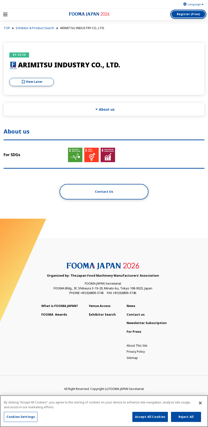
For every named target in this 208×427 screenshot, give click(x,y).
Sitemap (132, 358)
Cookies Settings (20, 417)
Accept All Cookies (150, 417)
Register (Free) (188, 14)
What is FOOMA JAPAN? (59, 306)
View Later (34, 81)
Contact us (136, 314)
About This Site (137, 346)
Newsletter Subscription (147, 323)
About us (107, 109)
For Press (134, 331)
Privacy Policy (136, 352)
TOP (7, 28)
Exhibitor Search (102, 314)
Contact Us (104, 191)
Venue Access (99, 306)
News (131, 306)
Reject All (186, 417)
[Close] (200, 403)
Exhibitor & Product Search (35, 28)
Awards (54, 314)
